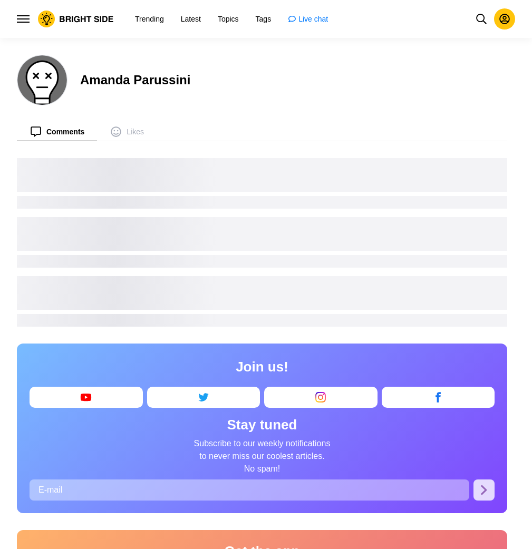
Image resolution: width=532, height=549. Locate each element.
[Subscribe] (484, 490)
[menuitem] (57, 131)
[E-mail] (249, 490)
